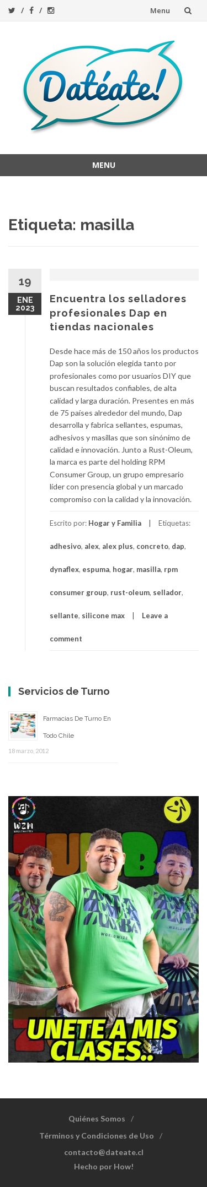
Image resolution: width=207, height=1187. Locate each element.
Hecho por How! (104, 1166)
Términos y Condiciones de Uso (96, 1135)
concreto (152, 546)
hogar (123, 569)
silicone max (103, 615)
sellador (167, 592)
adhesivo (65, 546)
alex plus (117, 546)
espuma (95, 569)
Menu (160, 10)
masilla (148, 569)
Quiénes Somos (96, 1118)
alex (91, 546)
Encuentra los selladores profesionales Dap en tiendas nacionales (118, 312)
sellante (64, 615)
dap (178, 546)
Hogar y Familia (114, 523)
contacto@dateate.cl (104, 1152)
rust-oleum (130, 592)
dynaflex (64, 569)
